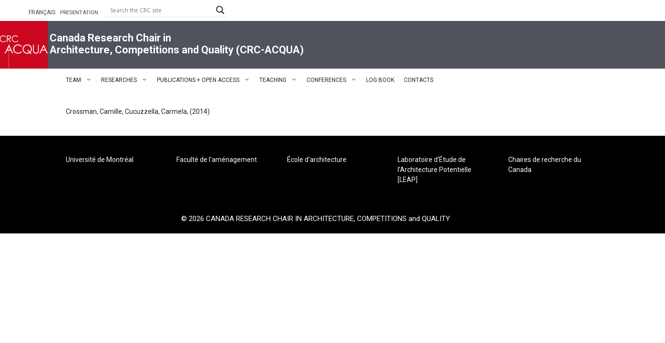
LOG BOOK (380, 80)
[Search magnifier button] (220, 10)
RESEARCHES (126, 80)
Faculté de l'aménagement (216, 159)
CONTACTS (418, 80)
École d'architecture (317, 159)
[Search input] (160, 10)
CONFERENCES (334, 80)
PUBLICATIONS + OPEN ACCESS (206, 80)
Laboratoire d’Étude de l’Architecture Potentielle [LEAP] (434, 169)
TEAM (81, 80)
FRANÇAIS (42, 12)
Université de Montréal (99, 159)
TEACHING (280, 80)
